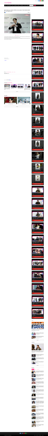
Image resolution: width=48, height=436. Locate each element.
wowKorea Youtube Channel (38, 29)
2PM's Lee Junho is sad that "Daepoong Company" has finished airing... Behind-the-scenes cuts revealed (40, 425)
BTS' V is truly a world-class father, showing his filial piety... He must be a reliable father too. (40, 406)
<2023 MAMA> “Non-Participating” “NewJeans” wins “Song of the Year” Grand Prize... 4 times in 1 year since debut (7, 89)
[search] (31, 5)
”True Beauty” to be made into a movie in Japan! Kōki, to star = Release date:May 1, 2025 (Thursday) (40, 333)
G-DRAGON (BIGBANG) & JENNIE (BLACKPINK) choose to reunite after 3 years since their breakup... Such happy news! (40, 371)
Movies (18, 5)
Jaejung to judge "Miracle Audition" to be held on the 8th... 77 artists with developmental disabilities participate (40, 355)
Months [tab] (38, 369)
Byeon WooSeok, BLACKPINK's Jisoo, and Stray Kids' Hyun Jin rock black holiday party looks (10, 103)
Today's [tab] (33, 369)
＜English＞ (5, 60)
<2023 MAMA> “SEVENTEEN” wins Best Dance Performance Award (20, 88)
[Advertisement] (31, 2)
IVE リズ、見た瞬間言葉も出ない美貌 (36, 170)
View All (17, 91)
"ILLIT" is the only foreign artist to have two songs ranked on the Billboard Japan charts (24, 103)
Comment (29, 12)
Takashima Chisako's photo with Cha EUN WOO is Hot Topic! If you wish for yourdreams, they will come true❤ (40, 337)
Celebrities (21, 5)
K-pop (12, 5)
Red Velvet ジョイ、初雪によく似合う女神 (37, 147)
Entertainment (9, 5)
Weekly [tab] (35, 369)
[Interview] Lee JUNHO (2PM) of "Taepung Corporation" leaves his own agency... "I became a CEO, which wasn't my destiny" (40, 387)
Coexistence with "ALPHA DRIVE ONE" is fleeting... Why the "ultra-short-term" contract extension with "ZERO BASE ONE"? (40, 398)
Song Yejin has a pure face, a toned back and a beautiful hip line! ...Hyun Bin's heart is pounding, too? (40, 421)
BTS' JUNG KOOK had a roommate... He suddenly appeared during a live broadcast (40, 394)
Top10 (25, 5)
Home (5, 5)
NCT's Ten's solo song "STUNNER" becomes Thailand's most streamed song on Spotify (40, 362)
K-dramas (15, 5)
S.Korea (28, 5)
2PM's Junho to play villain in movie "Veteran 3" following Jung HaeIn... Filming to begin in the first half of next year (40, 378)
